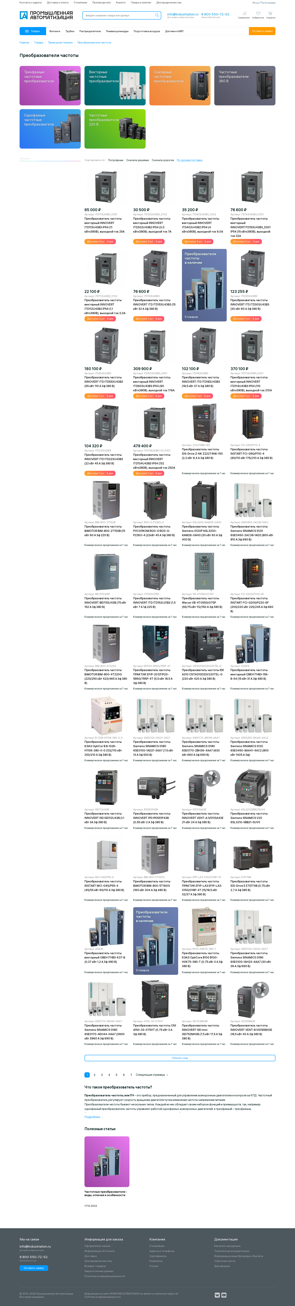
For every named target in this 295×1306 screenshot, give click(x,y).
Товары (32, 31)
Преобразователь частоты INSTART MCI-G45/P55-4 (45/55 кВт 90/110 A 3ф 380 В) (104, 886)
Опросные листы (224, 1261)
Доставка (90, 1256)
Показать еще (180, 1058)
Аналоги (120, 2)
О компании (80, 2)
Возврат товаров (95, 1266)
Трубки (69, 31)
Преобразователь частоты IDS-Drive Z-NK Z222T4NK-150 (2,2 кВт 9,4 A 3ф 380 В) (202, 453)
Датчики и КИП (174, 31)
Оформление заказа (97, 1246)
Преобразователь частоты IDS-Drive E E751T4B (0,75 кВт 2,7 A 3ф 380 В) (250, 886)
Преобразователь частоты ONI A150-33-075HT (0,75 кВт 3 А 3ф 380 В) (154, 1030)
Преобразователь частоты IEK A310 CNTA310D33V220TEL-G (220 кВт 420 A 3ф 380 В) (203, 674)
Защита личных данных (98, 1271)
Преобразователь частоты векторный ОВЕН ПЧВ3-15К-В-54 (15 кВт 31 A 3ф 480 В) (249, 674)
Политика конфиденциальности (104, 1276)
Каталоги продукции (227, 1246)
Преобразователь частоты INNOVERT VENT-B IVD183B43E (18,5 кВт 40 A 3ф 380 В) (251, 1030)
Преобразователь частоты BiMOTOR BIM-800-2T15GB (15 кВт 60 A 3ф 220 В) (104, 531)
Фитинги (54, 31)
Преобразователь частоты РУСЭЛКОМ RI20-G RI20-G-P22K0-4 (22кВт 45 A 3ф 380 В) (154, 531)
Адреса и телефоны (161, 1251)
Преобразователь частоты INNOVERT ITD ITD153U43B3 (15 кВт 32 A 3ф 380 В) (154, 304)
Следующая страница (152, 1074)
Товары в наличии (141, 2)
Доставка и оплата (57, 2)
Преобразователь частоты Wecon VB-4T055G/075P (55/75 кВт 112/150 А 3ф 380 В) (202, 602)
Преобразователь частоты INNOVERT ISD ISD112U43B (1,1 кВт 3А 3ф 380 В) (104, 818)
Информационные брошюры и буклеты (238, 1256)
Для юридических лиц (168, 2)
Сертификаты (158, 1256)
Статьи (153, 1266)
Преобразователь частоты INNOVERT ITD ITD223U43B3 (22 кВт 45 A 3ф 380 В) (103, 459)
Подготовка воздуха (147, 31)
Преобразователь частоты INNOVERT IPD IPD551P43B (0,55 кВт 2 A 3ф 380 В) (151, 818)
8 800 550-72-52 (215, 14)
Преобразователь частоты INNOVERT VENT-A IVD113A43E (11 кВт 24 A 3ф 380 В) (203, 818)
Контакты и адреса (31, 2)
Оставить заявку (262, 31)
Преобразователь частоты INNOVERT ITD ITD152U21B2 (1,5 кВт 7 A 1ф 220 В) (154, 602)
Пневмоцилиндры (117, 31)
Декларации (222, 1266)
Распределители (90, 31)
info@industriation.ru (182, 14)
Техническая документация (231, 1251)
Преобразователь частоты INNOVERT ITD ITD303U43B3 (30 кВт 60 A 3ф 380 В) (249, 304)
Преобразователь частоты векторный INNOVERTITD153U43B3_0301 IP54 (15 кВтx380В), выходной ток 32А (250, 227)
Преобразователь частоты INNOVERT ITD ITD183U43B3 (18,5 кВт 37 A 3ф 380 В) (201, 382)
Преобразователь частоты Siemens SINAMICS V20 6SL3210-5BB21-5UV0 (249, 818)
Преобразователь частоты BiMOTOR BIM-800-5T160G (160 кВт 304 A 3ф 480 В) (151, 886)
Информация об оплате (99, 1251)
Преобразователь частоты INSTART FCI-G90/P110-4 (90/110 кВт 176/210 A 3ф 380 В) (251, 453)
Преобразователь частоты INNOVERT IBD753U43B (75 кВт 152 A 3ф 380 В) (105, 602)
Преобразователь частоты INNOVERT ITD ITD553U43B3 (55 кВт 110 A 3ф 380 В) (103, 382)
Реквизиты (155, 1261)
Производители (101, 2)
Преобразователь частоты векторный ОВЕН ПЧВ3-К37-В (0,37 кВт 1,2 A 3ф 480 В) (104, 957)
